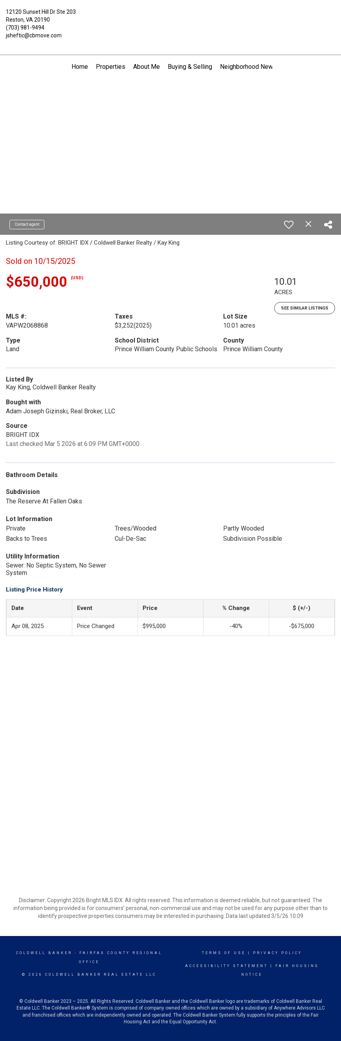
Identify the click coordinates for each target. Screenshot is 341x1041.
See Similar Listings (304, 308)
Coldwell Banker (44, 953)
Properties (110, 66)
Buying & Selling (190, 66)
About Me (146, 66)
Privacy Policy (277, 953)
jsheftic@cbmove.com (34, 35)
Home (80, 66)
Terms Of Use (224, 953)
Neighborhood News (248, 66)
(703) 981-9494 (25, 27)
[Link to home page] (170, 17)
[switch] (289, 224)
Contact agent (27, 224)
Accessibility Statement (226, 966)
